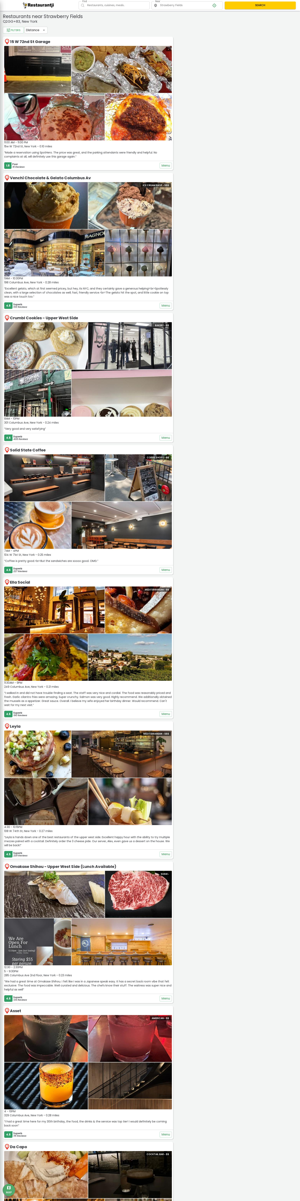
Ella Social (84, 498)
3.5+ (12, 76)
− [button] (208, 24)
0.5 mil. (28, 103)
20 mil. (13, 116)
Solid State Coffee (91, 387)
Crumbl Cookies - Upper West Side (108, 276)
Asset (79, 864)
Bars (46, 35)
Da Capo (82, 979)
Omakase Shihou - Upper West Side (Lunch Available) (127, 741)
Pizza (33, 48)
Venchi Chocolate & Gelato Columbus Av (114, 157)
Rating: (11, 71)
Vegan (48, 48)
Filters (77, 30)
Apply (33, 126)
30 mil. (28, 116)
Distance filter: (17, 98)
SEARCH (260, 5)
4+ (25, 76)
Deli (52, 41)
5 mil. (25, 110)
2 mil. (12, 110)
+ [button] (208, 19)
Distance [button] (96, 30)
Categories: (14, 29)
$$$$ (49, 90)
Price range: (15, 84)
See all (33, 61)
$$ (24, 90)
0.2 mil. (13, 103)
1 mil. (43, 103)
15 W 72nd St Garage (94, 41)
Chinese (13, 41)
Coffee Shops (33, 41)
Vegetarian (16, 54)
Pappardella (86, 1094)
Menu (192, 144)
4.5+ (37, 76)
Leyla (79, 622)
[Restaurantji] (38, 5)
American (15, 35)
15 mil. (53, 110)
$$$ (37, 90)
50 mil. (42, 116)
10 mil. (39, 110)
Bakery (32, 35)
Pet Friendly (16, 48)
